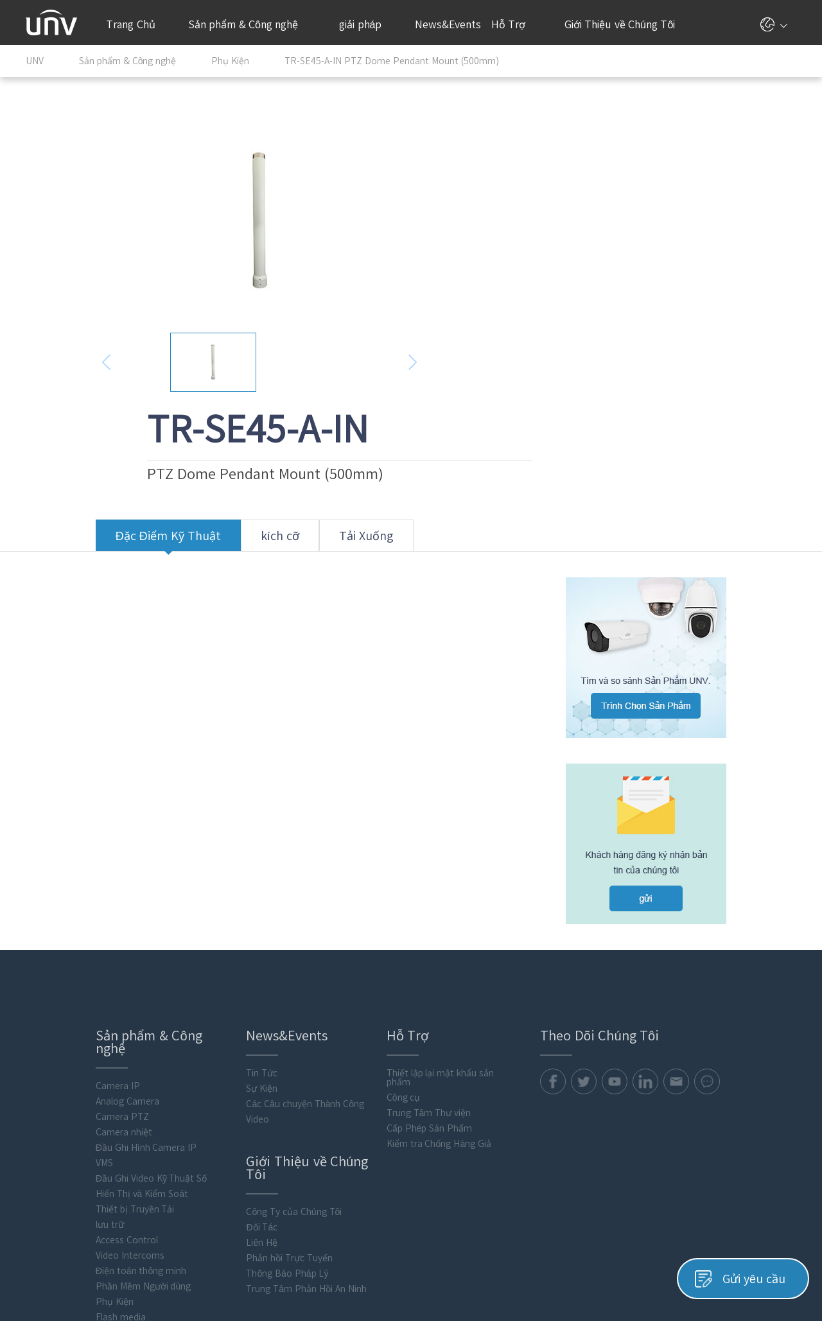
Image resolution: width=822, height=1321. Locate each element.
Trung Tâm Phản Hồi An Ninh (244, 1166)
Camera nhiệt (54, 1009)
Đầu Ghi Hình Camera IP (76, 1024)
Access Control (57, 1117)
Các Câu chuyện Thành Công (243, 981)
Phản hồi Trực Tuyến (227, 1135)
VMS (34, 1040)
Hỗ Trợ (515, 24)
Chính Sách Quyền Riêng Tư (654, 1274)
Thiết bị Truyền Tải (65, 1086)
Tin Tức (199, 950)
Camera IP (48, 963)
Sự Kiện (199, 965)
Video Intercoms (60, 1132)
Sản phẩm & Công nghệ (249, 24)
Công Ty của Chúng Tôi (231, 1089)
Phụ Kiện (45, 1179)
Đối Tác (199, 1104)
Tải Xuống (296, 451)
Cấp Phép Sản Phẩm (373, 1005)
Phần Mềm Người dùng (73, 1163)
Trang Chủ (130, 24)
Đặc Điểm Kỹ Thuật (98, 451)
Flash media (51, 1194)
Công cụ (348, 974)
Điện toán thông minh (71, 1148)
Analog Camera (57, 978)
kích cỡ (210, 451)
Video (195, 996)
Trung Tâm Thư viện (373, 990)
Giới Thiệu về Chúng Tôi (625, 24)
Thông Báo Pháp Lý (225, 1150)
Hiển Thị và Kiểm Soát (72, 1071)
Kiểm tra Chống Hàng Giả (383, 1021)
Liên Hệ (199, 1119)
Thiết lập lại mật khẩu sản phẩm (384, 955)
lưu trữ (40, 1102)
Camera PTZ (52, 994)
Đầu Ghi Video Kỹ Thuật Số (81, 1055)
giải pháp (365, 24)
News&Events (446, 32)
